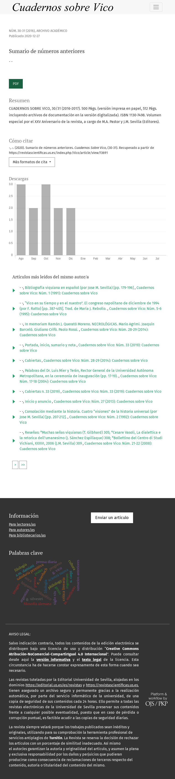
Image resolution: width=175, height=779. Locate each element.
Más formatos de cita (30, 162)
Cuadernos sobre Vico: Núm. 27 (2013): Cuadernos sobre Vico (103, 401)
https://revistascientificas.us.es (112, 685)
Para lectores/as (22, 524)
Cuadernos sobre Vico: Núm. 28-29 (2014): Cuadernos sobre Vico (96, 360)
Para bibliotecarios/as (27, 535)
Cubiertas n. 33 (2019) (43, 391)
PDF (16, 83)
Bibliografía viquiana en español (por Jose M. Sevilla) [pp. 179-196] (80, 287)
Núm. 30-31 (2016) (22, 31)
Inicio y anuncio (38, 401)
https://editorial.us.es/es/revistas (54, 685)
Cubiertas (33, 360)
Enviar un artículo (112, 517)
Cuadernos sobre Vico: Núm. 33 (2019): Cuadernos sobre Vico (111, 391)
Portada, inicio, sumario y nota (51, 345)
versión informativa (53, 659)
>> (23, 465)
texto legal (91, 659)
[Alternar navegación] (156, 7)
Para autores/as (22, 530)
